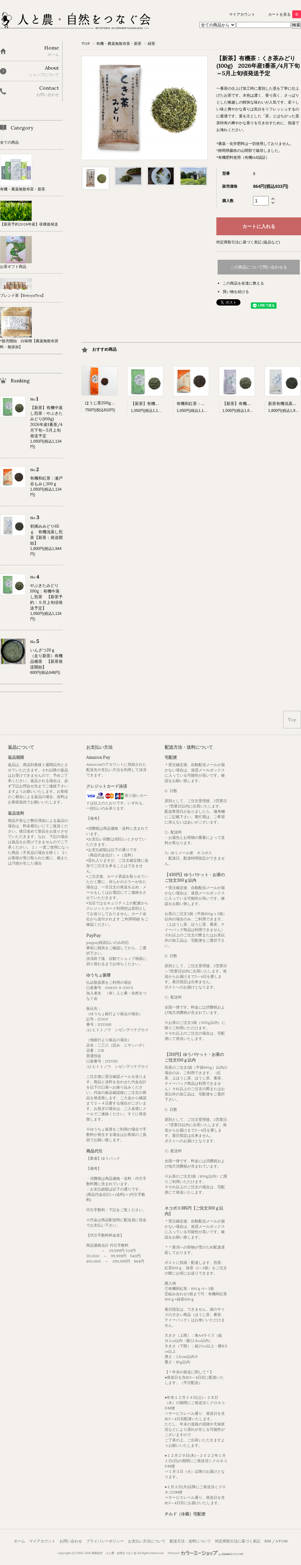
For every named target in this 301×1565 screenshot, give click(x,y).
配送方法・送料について (190, 1541)
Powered (205, 1553)
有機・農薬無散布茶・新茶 (118, 43)
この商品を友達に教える (243, 283)
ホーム (19, 1541)
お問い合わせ (71, 1541)
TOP (86, 43)
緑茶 (151, 43)
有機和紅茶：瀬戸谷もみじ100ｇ (206, 403)
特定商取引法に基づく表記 (237, 1541)
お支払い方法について (147, 1541)
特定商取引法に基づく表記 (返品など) (248, 242)
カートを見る (284, 14)
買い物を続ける (236, 291)
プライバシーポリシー (105, 1541)
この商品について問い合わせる (258, 267)
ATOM (282, 1541)
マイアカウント (242, 14)
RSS (267, 1541)
